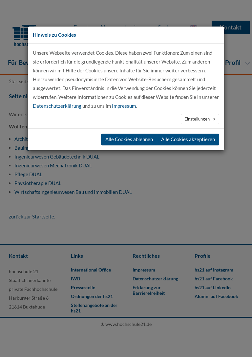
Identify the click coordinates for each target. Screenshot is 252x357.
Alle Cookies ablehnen (129, 139)
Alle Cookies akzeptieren (188, 139)
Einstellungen (197, 119)
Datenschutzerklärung (57, 106)
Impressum (124, 106)
